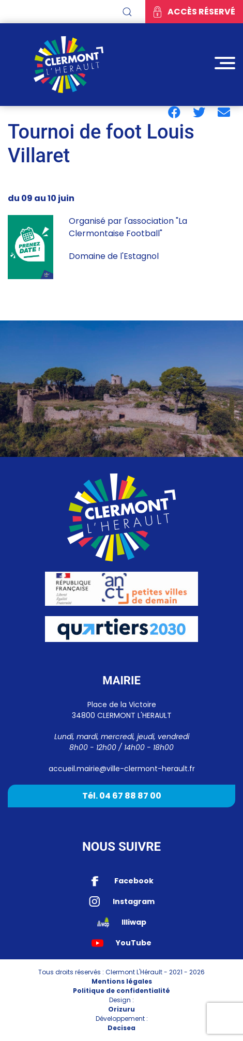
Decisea (121, 1027)
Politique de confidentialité (121, 990)
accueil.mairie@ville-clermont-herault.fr (122, 768)
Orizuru (121, 1009)
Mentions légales (122, 981)
